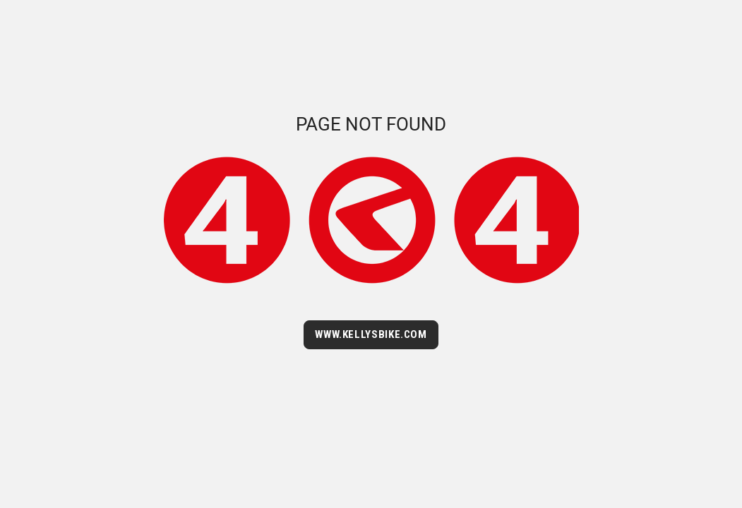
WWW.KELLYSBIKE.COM (371, 334)
